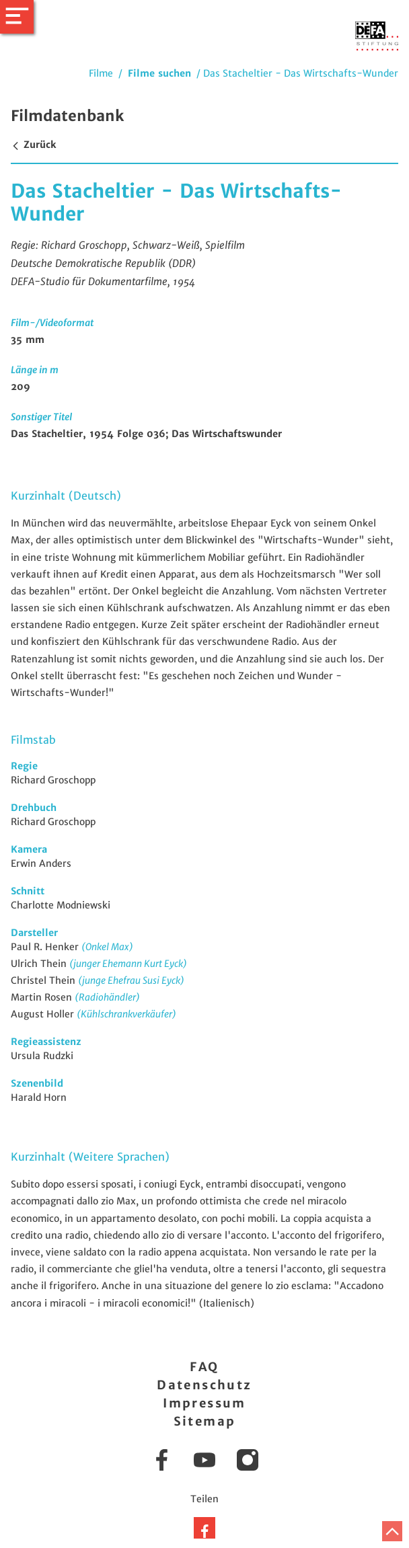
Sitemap (205, 1421)
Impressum (204, 1403)
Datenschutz (204, 1385)
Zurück (33, 145)
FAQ (204, 1367)
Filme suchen (159, 73)
